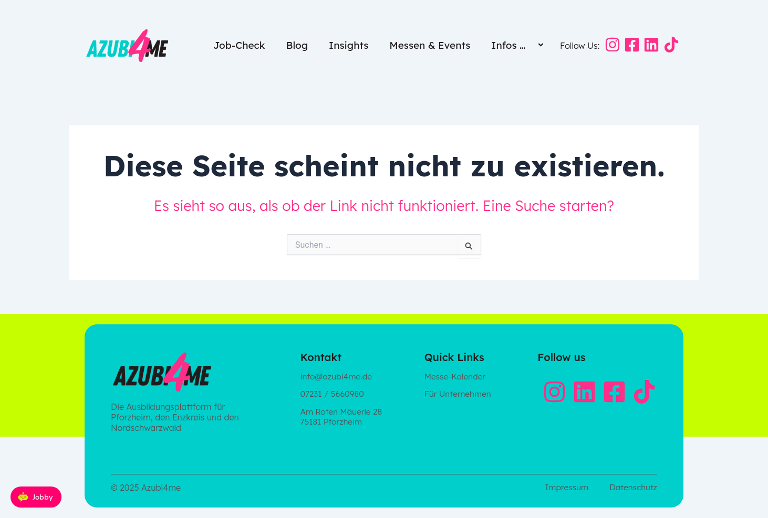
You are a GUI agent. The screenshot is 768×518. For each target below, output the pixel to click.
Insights (348, 45)
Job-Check (239, 45)
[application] (529, 45)
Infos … (519, 45)
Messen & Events (429, 45)
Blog (297, 45)
